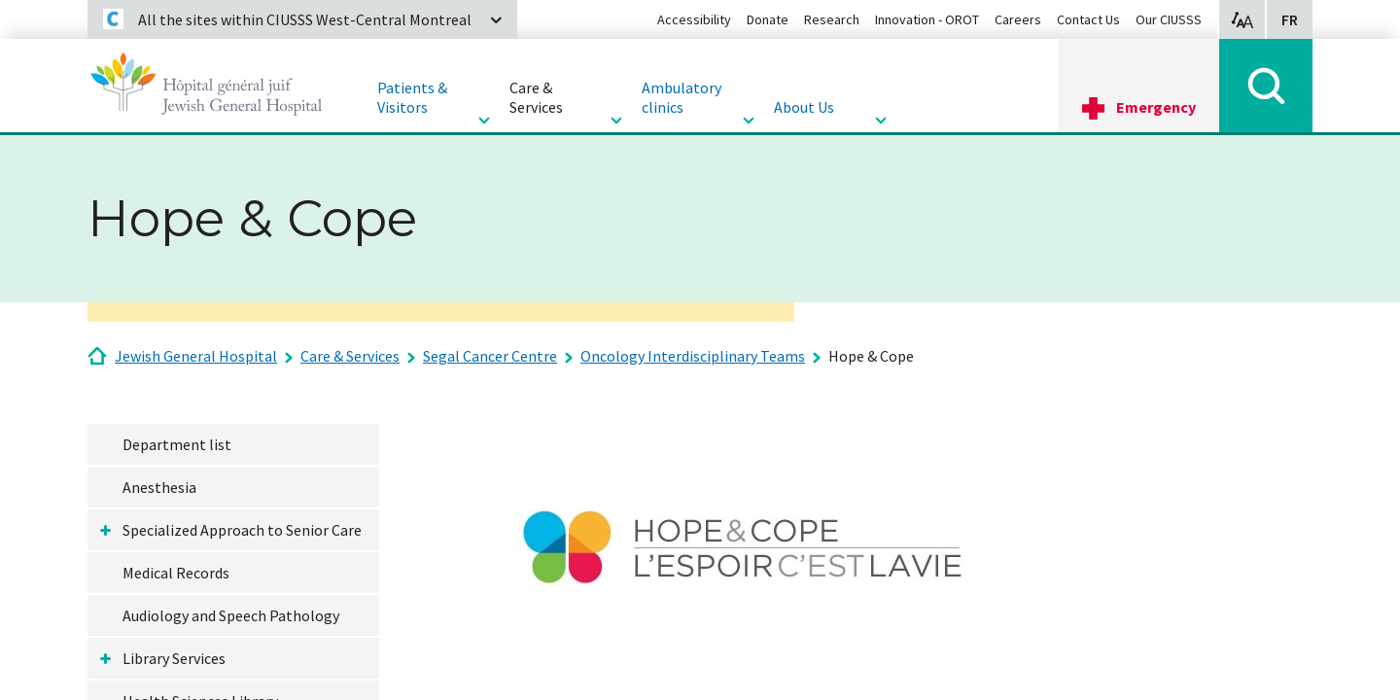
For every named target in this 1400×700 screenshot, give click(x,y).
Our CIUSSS (1169, 19)
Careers (1018, 19)
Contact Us (1088, 19)
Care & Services (350, 356)
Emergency (1156, 107)
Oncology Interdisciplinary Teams (692, 356)
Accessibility (694, 19)
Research (831, 19)
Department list (176, 444)
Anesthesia (159, 487)
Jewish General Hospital (196, 356)
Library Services (174, 658)
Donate (767, 19)
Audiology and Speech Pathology (230, 615)
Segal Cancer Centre (490, 356)
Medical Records (175, 572)
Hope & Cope (871, 356)
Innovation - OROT (927, 19)
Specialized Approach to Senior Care (242, 530)
